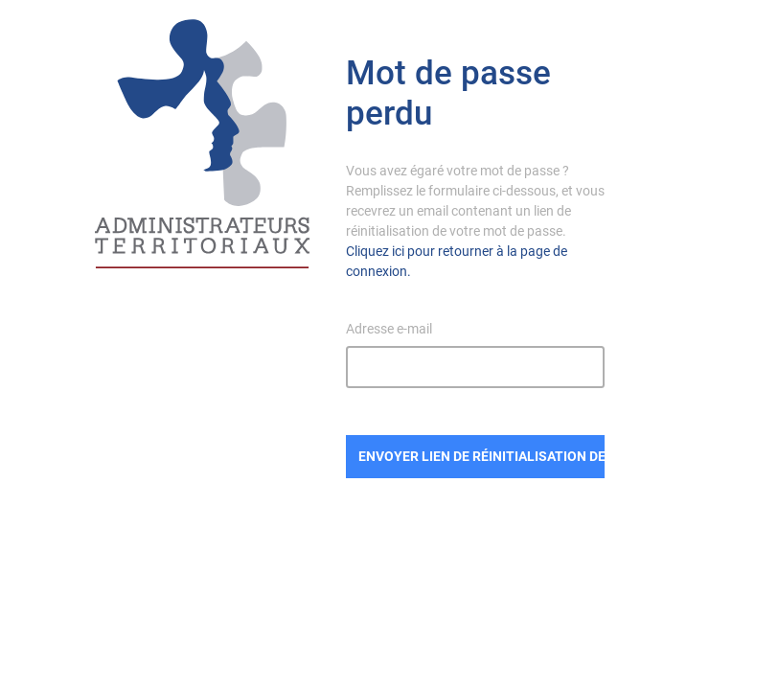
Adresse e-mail (389, 328)
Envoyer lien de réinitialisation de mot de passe (482, 456)
